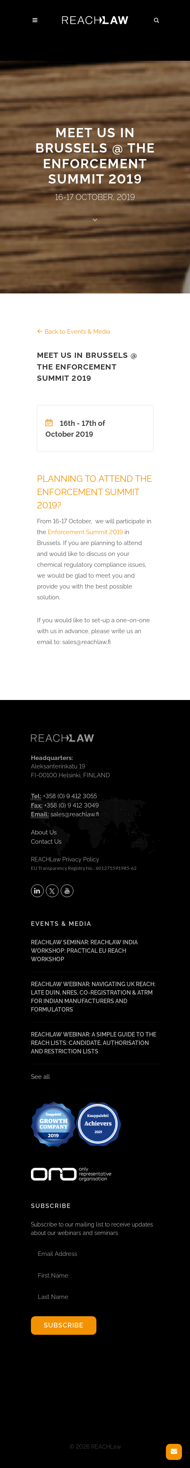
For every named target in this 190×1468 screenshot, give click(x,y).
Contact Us (46, 841)
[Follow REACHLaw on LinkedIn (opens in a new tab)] (37, 890)
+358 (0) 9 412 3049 (71, 805)
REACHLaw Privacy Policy (65, 859)
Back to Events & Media (73, 331)
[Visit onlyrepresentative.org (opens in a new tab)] (71, 1163)
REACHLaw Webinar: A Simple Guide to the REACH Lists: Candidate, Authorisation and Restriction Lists (93, 1043)
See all (40, 1076)
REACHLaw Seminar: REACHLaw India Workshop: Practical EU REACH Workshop (84, 950)
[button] (156, 19)
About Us (44, 832)
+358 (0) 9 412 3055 (70, 796)
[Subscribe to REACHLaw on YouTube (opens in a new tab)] (67, 890)
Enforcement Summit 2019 (85, 532)
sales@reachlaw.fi (75, 814)
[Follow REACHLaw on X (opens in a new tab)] (52, 890)
